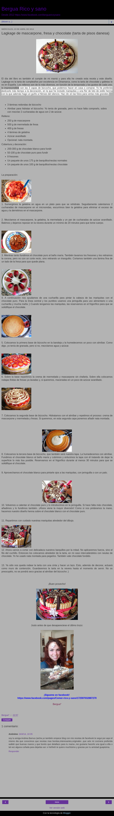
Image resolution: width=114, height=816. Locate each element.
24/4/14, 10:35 (25, 734)
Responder (14, 751)
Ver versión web (57, 808)
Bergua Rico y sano (23, 9)
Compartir (7, 720)
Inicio (57, 802)
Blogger (67, 813)
